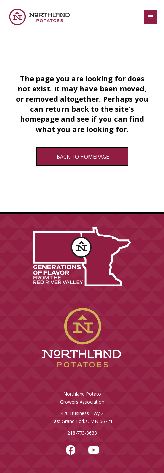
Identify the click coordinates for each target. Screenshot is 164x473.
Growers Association (82, 402)
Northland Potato (82, 394)
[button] (71, 450)
